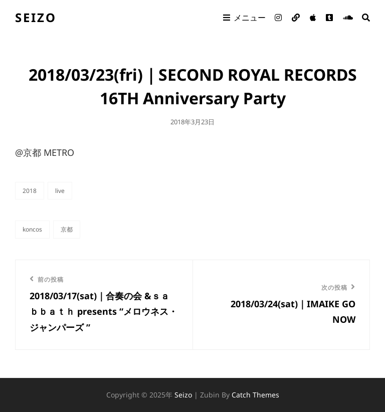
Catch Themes (255, 394)
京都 (67, 229)
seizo (36, 17)
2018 (30, 190)
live (60, 190)
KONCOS (32, 229)
